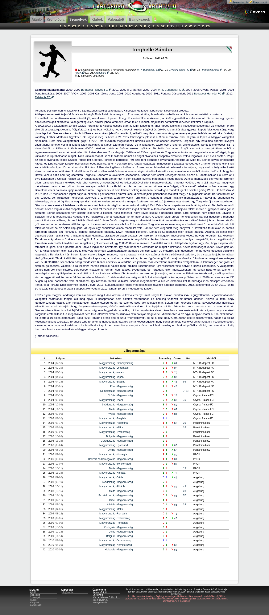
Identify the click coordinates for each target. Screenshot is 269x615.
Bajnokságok (36, 605)
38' (184, 504)
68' (174, 423)
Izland (120, 399)
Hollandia (110, 549)
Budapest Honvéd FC (96, 89)
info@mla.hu (67, 592)
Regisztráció (258, 2)
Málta (112, 409)
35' (184, 427)
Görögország (108, 440)
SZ (163, 26)
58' (174, 549)
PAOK (79, 72)
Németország (107, 390)
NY (131, 26)
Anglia (111, 449)
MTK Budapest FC (149, 69)
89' (174, 459)
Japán (120, 377)
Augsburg (102, 72)
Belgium (110, 536)
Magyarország (107, 363)
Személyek (35, 597)
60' (174, 545)
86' (174, 445)
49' (184, 486)
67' (174, 400)
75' (184, 399)
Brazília (121, 381)
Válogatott (35, 602)
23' (184, 491)
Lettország (123, 367)
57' (184, 495)
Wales (120, 372)
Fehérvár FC (44, 97)
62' (174, 450)
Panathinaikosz (212, 69)
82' (174, 377)
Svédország (108, 404)
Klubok (33, 600)
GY (97, 26)
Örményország (125, 363)
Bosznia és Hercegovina (101, 459)
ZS (208, 26)
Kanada (121, 472)
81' (174, 414)
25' (174, 395)
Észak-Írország (107, 495)
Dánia (120, 477)
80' (174, 454)
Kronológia (35, 595)
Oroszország (124, 540)
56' (184, 381)
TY (172, 26)
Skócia (111, 395)
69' (174, 363)
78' (174, 473)
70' (174, 372)
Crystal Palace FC (181, 69)
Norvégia (122, 454)
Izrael (112, 500)
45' (174, 477)
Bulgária (121, 418)
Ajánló (33, 592)
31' (187, 390)
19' (184, 468)
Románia (122, 513)
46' (174, 381)
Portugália (122, 522)
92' (174, 368)
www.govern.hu (100, 602)
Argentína (122, 422)
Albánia (121, 486)
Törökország (124, 463)
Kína (112, 386)
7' (184, 390)
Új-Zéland (122, 445)
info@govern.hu (100, 600)
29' (184, 422)
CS (74, 26)
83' (174, 463)
